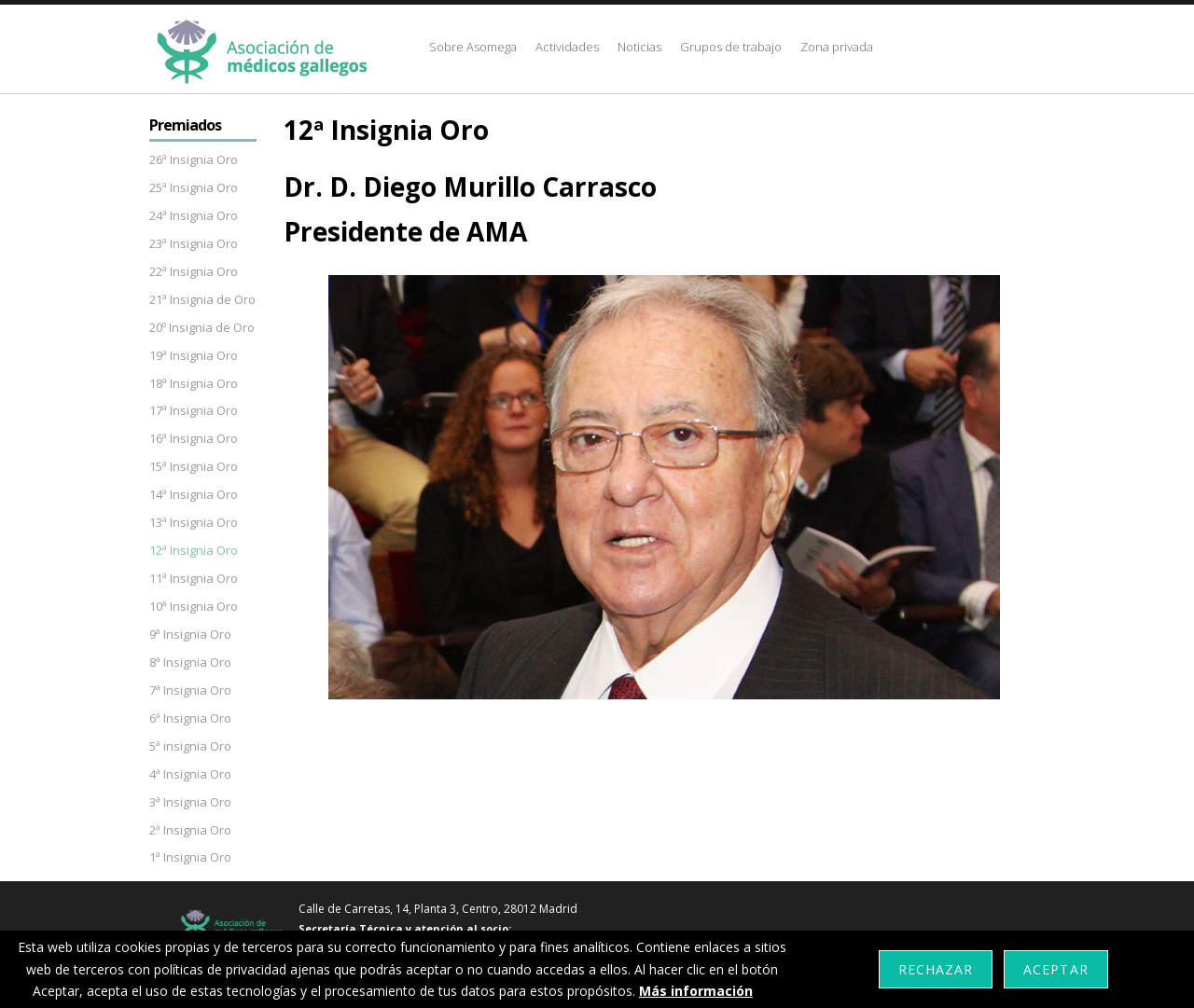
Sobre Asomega (473, 46)
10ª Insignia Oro (193, 606)
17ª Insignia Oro (193, 410)
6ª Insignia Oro (190, 718)
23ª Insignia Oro (193, 243)
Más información (696, 991)
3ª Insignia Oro (190, 802)
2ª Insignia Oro (190, 830)
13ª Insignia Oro (193, 522)
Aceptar (1055, 969)
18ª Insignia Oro (193, 383)
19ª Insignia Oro (193, 355)
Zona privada (836, 46)
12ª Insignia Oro (193, 550)
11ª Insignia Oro (193, 578)
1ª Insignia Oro (190, 857)
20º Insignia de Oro (202, 327)
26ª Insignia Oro (193, 159)
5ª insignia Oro (190, 746)
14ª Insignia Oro (193, 494)
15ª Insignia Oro (193, 466)
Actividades (567, 46)
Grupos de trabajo (731, 46)
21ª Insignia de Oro (202, 299)
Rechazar (935, 969)
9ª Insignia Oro (190, 634)
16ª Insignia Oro (193, 438)
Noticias (639, 46)
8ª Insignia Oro (190, 662)
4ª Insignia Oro (190, 774)
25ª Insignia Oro (193, 187)
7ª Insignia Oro (190, 690)
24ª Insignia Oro (193, 215)
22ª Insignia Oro (193, 271)
